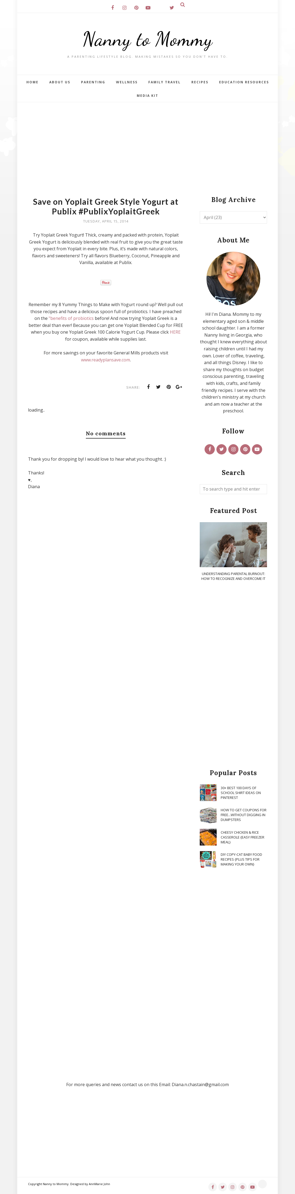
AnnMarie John (99, 1184)
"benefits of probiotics (71, 318)
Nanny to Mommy (147, 39)
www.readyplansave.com (105, 360)
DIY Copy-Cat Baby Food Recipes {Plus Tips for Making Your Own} (241, 859)
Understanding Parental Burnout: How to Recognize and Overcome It (233, 576)
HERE (175, 332)
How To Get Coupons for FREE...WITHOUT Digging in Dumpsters (243, 815)
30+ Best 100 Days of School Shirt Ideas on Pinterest (241, 792)
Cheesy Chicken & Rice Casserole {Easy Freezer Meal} (242, 837)
